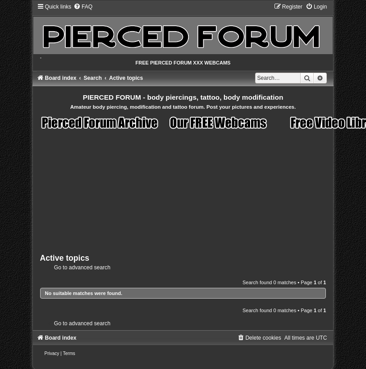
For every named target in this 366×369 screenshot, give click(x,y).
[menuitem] (82, 7)
